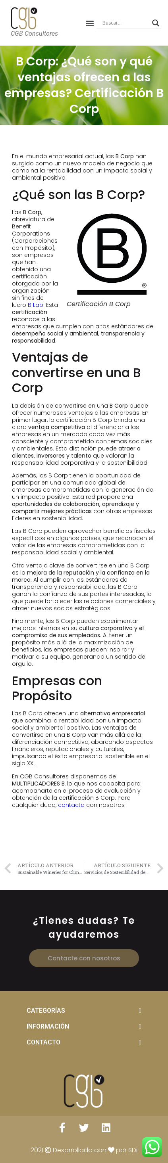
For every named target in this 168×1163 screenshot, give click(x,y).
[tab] (84, 1011)
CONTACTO (43, 1042)
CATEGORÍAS (46, 1010)
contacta (71, 805)
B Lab (35, 305)
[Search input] (125, 23)
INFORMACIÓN (48, 1026)
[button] (90, 22)
